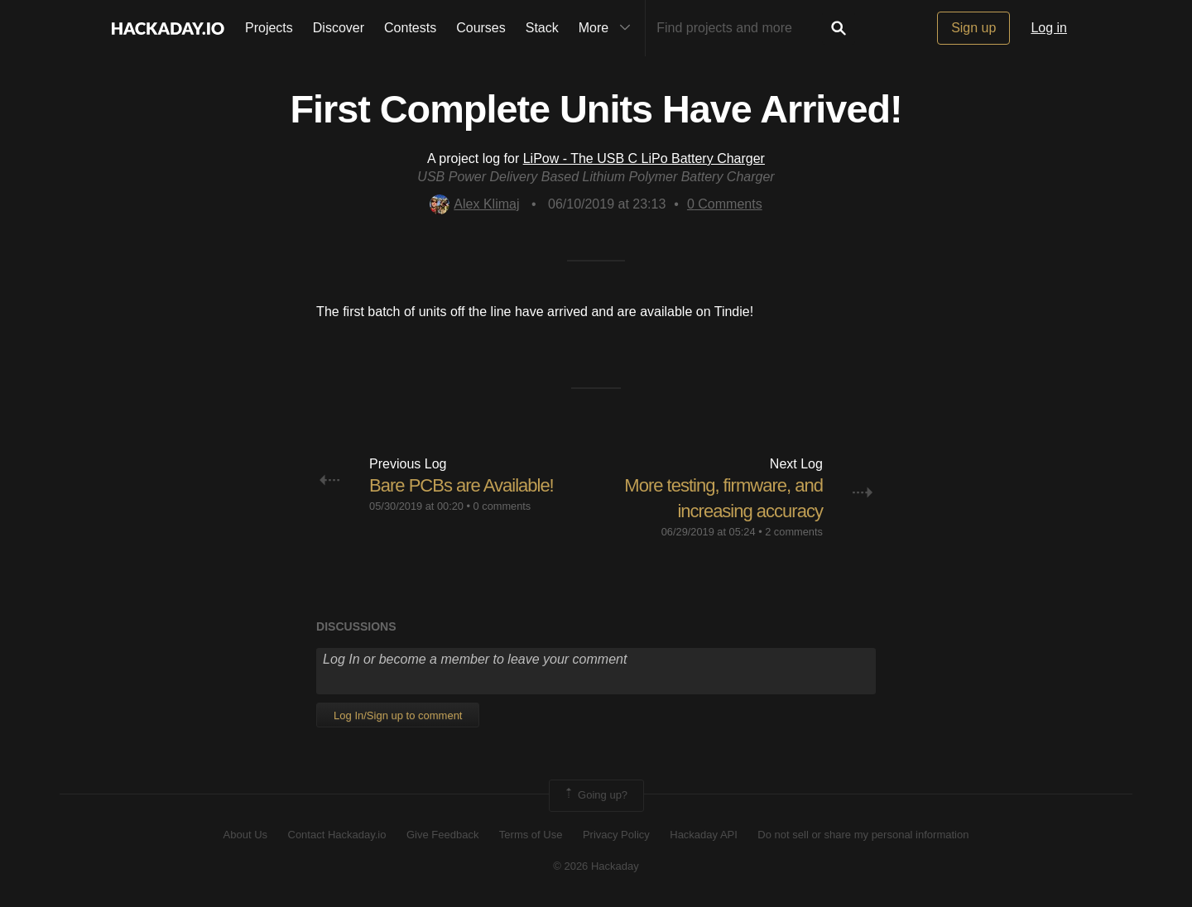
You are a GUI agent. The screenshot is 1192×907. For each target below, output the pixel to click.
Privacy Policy (616, 834)
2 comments (794, 531)
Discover (338, 28)
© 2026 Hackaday (596, 866)
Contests (410, 28)
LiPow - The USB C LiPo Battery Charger (644, 158)
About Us (245, 834)
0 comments (502, 506)
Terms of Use (531, 834)
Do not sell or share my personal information (862, 834)
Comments (724, 204)
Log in (1049, 28)
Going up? (595, 795)
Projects (269, 28)
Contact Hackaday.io (337, 834)
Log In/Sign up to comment (398, 715)
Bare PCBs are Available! (461, 485)
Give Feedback (442, 834)
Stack (542, 28)
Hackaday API (704, 834)
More (608, 28)
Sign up (973, 28)
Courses (481, 28)
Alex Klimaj (474, 204)
